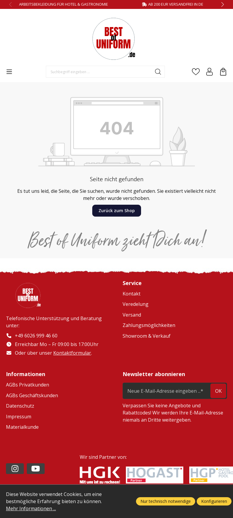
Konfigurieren (214, 501)
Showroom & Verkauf (147, 336)
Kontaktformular (72, 353)
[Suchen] (158, 72)
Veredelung (135, 304)
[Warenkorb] (223, 72)
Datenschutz (20, 406)
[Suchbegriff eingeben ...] (99, 72)
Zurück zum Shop (116, 210)
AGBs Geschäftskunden (32, 395)
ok (218, 391)
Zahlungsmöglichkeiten (149, 325)
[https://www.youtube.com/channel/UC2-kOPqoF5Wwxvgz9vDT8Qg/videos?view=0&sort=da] (36, 468)
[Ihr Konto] (209, 72)
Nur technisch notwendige (165, 501)
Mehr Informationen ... (31, 508)
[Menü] (9, 71)
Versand (132, 315)
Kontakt (131, 293)
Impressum (18, 416)
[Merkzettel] (196, 72)
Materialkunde (22, 427)
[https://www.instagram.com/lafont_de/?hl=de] (15, 468)
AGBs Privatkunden (27, 384)
